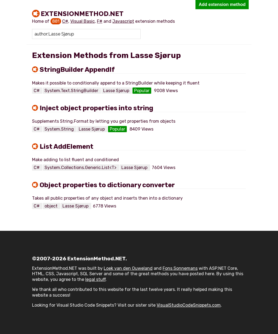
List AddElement (66, 146)
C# (65, 21)
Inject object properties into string (96, 108)
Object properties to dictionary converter (107, 185)
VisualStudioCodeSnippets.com (189, 305)
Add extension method (222, 4)
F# (99, 21)
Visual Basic (82, 21)
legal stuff (95, 279)
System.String (60, 129)
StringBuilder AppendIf (77, 69)
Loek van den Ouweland (128, 268)
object (52, 206)
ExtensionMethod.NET (82, 13)
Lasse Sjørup (116, 90)
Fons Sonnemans (180, 268)
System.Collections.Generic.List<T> (81, 167)
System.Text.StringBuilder (72, 90)
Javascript (123, 21)
